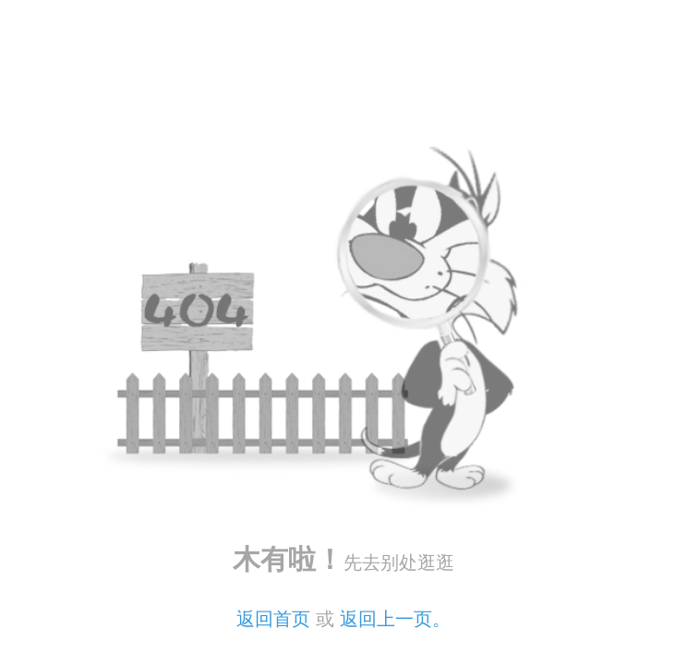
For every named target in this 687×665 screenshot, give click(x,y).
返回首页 (273, 619)
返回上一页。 (395, 619)
